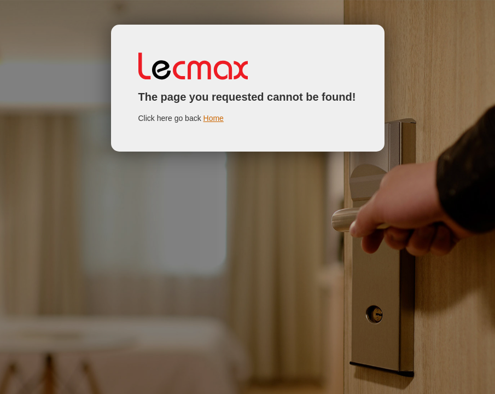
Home (213, 118)
